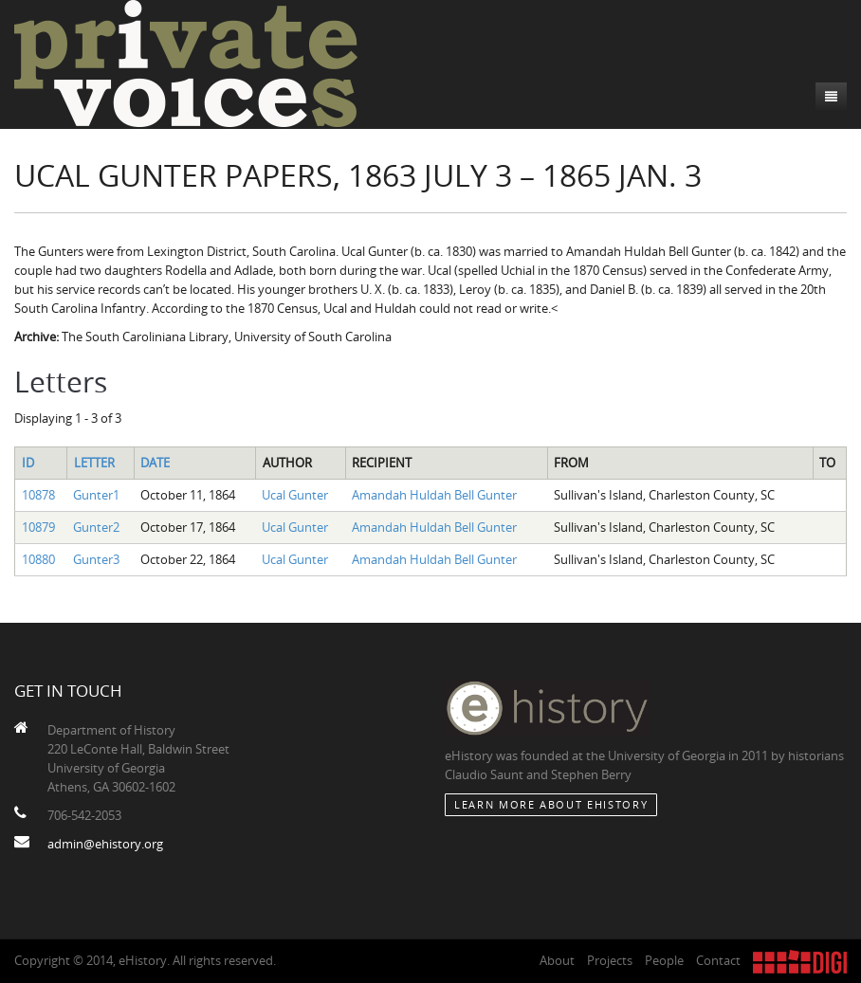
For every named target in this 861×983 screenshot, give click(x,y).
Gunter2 (96, 527)
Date (155, 462)
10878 (38, 494)
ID (28, 462)
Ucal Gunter (295, 494)
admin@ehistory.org (105, 843)
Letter (94, 462)
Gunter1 (96, 494)
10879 (38, 527)
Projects (609, 960)
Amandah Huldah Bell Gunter (434, 494)
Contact (718, 960)
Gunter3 (96, 559)
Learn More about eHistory (551, 804)
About (557, 960)
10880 (38, 559)
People (664, 960)
